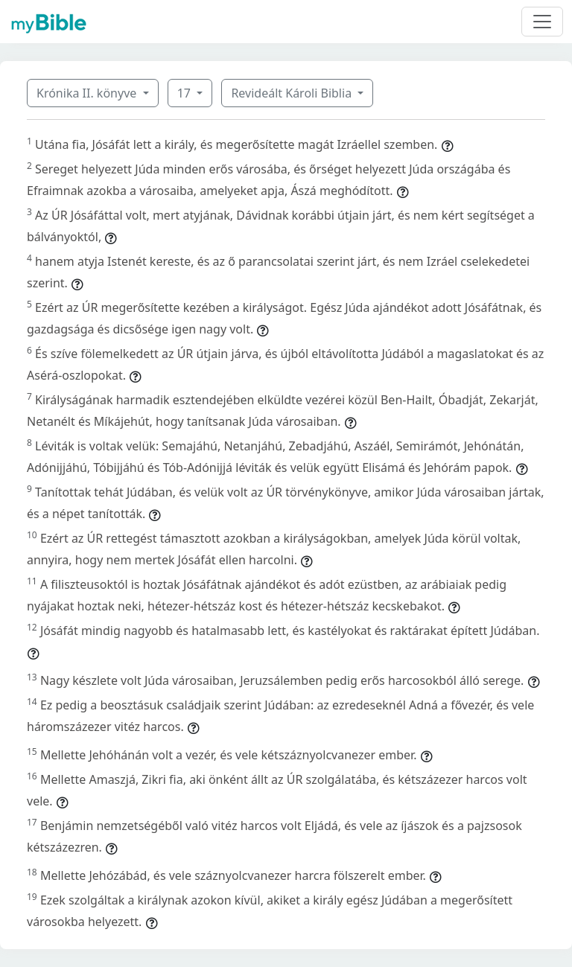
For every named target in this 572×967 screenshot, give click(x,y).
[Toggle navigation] (542, 21)
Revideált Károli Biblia (293, 93)
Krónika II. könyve (87, 93)
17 (185, 93)
